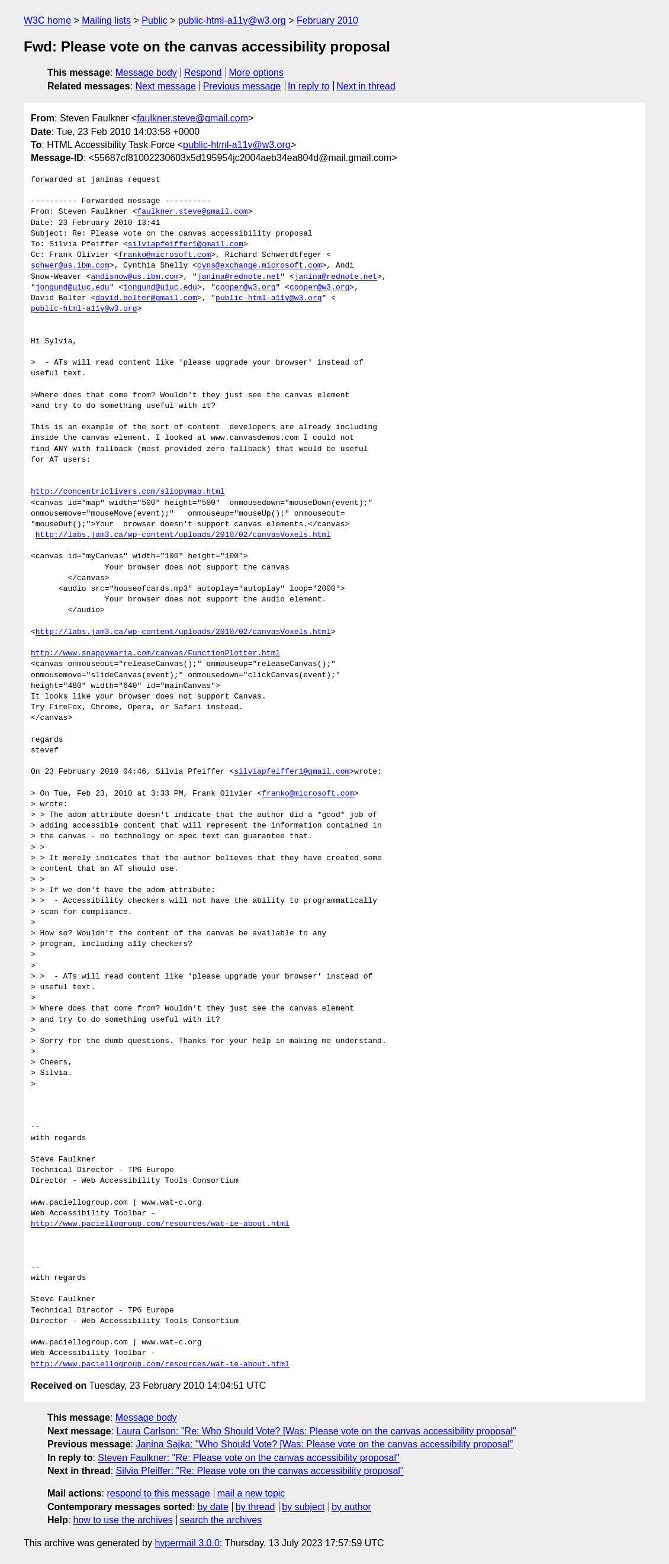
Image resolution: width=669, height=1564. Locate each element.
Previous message (242, 86)
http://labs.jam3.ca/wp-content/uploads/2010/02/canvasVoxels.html (183, 535)
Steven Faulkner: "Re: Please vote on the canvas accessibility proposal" (248, 1458)
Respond (203, 72)
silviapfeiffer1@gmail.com (185, 244)
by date (212, 1507)
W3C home (47, 20)
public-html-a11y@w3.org (232, 20)
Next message (166, 86)
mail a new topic (251, 1493)
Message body (146, 72)
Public (154, 20)
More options (256, 72)
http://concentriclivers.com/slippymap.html (128, 492)
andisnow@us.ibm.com (134, 277)
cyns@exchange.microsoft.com (259, 265)
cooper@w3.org (245, 287)
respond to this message (158, 1493)
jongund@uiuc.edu (73, 287)
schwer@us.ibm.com (70, 265)
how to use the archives (123, 1520)
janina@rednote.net (238, 277)
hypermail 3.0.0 (187, 1543)
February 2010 (327, 20)
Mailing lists (106, 20)
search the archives (221, 1520)
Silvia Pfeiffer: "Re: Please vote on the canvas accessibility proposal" (260, 1471)
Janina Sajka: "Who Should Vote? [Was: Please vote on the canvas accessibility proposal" (324, 1444)
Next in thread (365, 86)
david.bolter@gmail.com (146, 298)
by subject (303, 1507)
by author (351, 1507)
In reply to (308, 86)
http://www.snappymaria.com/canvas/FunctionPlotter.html (155, 653)
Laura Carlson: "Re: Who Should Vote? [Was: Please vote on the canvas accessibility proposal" (316, 1431)
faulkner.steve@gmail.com (192, 118)
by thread (255, 1507)
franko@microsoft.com (164, 255)
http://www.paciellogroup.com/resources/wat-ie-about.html (160, 1224)
